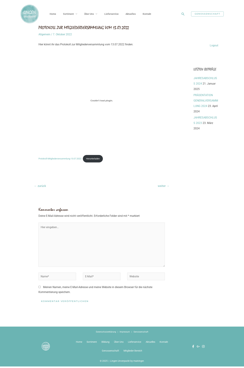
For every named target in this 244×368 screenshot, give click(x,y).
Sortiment (69, 14)
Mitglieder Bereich (133, 352)
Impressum (125, 332)
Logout (214, 45)
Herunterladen (93, 158)
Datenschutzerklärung (106, 332)
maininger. (138, 362)
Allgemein (44, 34)
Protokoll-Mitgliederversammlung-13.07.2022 (59, 158)
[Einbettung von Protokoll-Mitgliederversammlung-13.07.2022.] (101, 100)
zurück (40, 185)
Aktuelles (133, 14)
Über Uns (90, 14)
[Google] (198, 347)
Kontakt (149, 14)
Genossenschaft (141, 332)
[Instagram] (203, 347)
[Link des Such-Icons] (183, 14)
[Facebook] (193, 347)
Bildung (105, 342)
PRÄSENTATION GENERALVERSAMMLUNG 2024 (206, 101)
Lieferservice (113, 14)
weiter (163, 185)
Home (53, 14)
